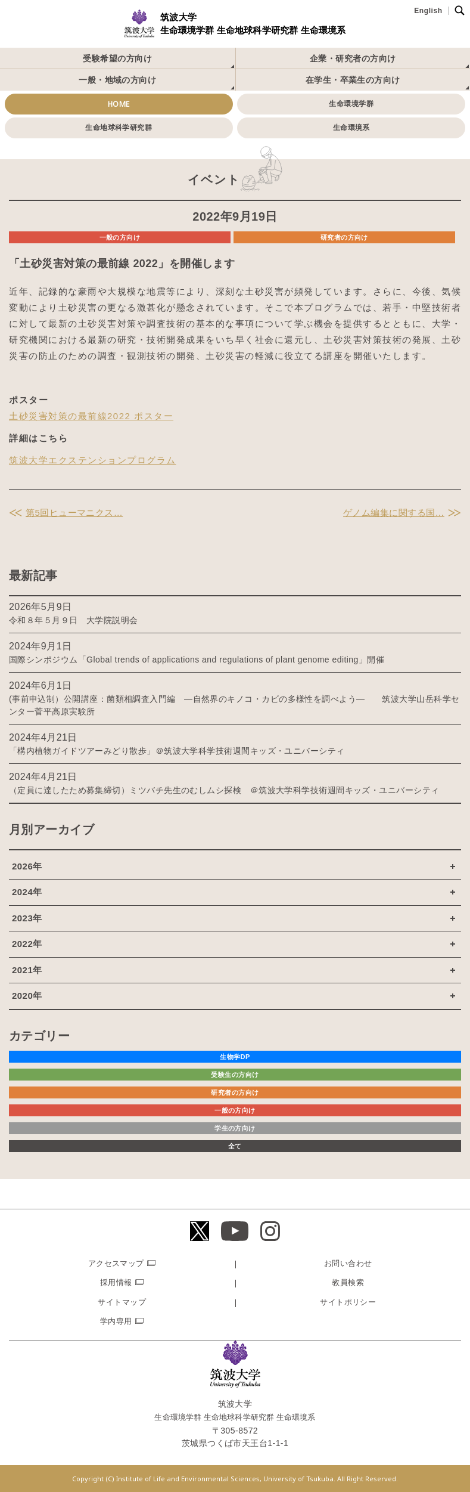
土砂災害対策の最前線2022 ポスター (91, 416)
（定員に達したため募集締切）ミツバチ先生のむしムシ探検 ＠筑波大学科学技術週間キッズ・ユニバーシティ (224, 790)
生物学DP (235, 1056)
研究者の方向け (344, 237)
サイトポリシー (348, 1302)
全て (235, 1146)
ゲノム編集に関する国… (393, 512)
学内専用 (116, 1321)
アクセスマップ (116, 1263)
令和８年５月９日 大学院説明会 (73, 620)
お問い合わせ (348, 1263)
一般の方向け (120, 237)
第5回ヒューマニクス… (74, 512)
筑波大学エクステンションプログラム (92, 460)
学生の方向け (235, 1128)
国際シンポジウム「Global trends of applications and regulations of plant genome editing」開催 (196, 659)
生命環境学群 (351, 104)
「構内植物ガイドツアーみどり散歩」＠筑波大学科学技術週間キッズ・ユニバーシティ (177, 751)
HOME (119, 104)
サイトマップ (122, 1302)
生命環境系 (351, 127)
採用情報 (116, 1282)
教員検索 (348, 1282)
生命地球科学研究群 (118, 127)
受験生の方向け (235, 1074)
